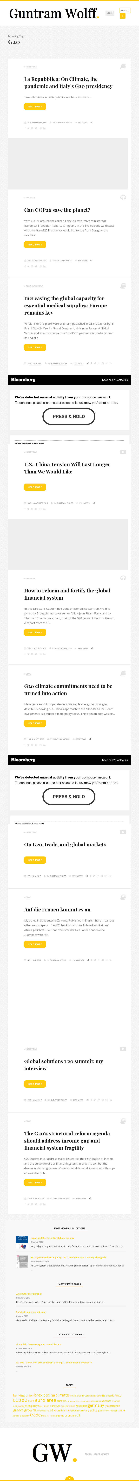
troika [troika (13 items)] (54, 1415)
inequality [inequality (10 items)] (44, 1410)
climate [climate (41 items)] (62, 1395)
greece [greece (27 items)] (18, 1410)
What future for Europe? (29, 1293)
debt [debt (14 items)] (108, 1395)
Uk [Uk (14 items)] (66, 1415)
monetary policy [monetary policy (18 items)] (87, 1410)
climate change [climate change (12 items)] (76, 1395)
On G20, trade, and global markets (65, 844)
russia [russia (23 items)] (120, 1410)
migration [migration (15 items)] (71, 1410)
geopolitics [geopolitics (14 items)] (81, 1405)
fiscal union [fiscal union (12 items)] (43, 1406)
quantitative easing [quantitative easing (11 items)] (107, 1410)
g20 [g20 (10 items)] (58, 1406)
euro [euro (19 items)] (31, 1401)
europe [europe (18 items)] (61, 1401)
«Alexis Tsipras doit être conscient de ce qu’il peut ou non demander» (54, 1362)
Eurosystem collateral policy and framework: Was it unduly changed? (68, 1257)
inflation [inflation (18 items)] (55, 1410)
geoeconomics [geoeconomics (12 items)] (68, 1406)
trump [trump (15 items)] (60, 1415)
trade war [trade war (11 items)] (45, 1415)
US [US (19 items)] (78, 1415)
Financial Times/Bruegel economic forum (38, 1344)
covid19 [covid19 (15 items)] (101, 1395)
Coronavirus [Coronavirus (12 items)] (90, 1395)
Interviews (31, 66)
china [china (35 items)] (50, 1395)
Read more (35, 106)
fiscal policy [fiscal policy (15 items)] (31, 1405)
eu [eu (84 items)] (25, 1400)
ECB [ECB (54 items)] (17, 1400)
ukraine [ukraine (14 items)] (72, 1415)
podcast (30, 197)
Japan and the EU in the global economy (52, 1237)
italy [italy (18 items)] (62, 1410)
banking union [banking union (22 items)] (23, 1395)
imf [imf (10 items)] (38, 1410)
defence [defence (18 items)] (116, 1395)
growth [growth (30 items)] (30, 1410)
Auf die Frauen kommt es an (57, 909)
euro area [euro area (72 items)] (45, 1400)
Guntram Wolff (64, 122)
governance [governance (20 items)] (112, 1406)
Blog (28, 286)
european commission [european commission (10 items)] (76, 1401)
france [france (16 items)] (53, 1405)
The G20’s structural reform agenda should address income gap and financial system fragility (67, 1140)
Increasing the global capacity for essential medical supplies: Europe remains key (65, 305)
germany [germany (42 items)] (96, 1405)
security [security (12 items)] (25, 1415)
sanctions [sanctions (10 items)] (17, 1416)
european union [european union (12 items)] (95, 1401)
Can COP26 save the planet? (57, 209)
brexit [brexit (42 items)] (39, 1395)
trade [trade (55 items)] (35, 1415)
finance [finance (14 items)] (107, 1400)
